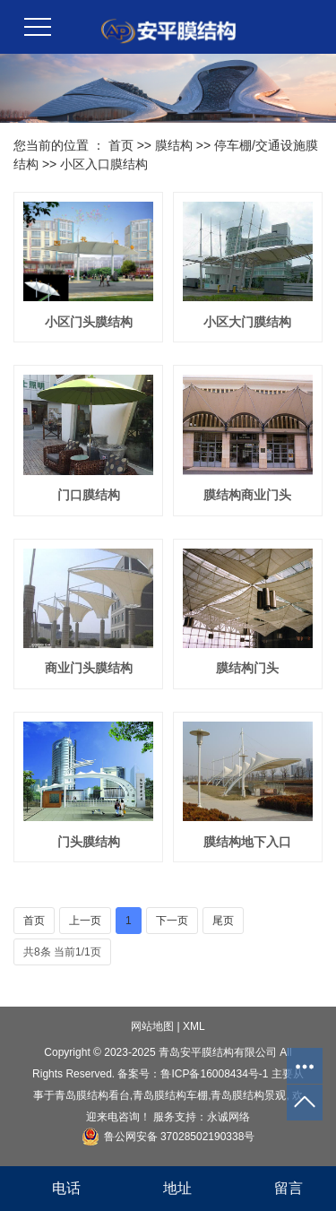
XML (194, 1026)
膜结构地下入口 (247, 842)
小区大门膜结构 (247, 322)
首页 (121, 145)
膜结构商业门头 (247, 495)
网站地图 (152, 1026)
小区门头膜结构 (89, 322)
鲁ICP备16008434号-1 (214, 1074)
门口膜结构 (88, 495)
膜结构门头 (247, 668)
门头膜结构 (88, 842)
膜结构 (174, 145)
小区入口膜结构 (104, 164)
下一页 (172, 920)
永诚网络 (228, 1117)
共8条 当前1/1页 (62, 952)
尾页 (223, 920)
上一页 (85, 920)
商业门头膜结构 (89, 668)
